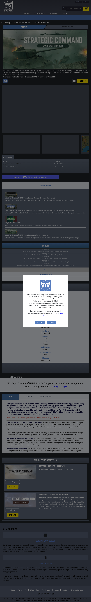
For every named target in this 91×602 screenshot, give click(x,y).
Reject (51, 323)
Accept (40, 323)
